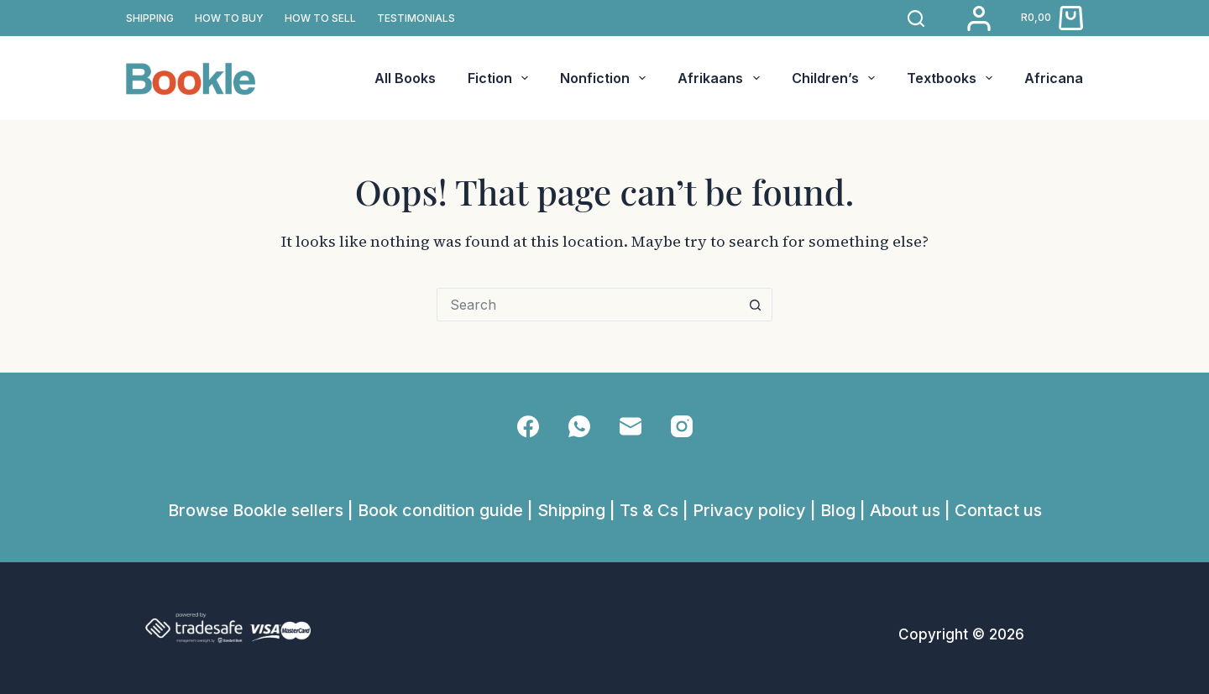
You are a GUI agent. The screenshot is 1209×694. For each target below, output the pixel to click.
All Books (405, 78)
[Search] (916, 18)
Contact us (998, 510)
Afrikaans (722, 78)
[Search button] (755, 304)
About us (905, 510)
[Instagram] (682, 426)
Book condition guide (440, 510)
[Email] (630, 426)
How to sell (320, 18)
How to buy (229, 18)
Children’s (837, 78)
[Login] (979, 18)
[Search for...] (588, 304)
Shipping (571, 510)
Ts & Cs (649, 510)
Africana (1053, 78)
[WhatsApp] (579, 426)
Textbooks (953, 78)
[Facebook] (528, 426)
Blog (838, 510)
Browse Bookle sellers (255, 510)
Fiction (501, 78)
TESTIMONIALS (416, 18)
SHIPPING (150, 18)
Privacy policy (749, 510)
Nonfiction (606, 78)
